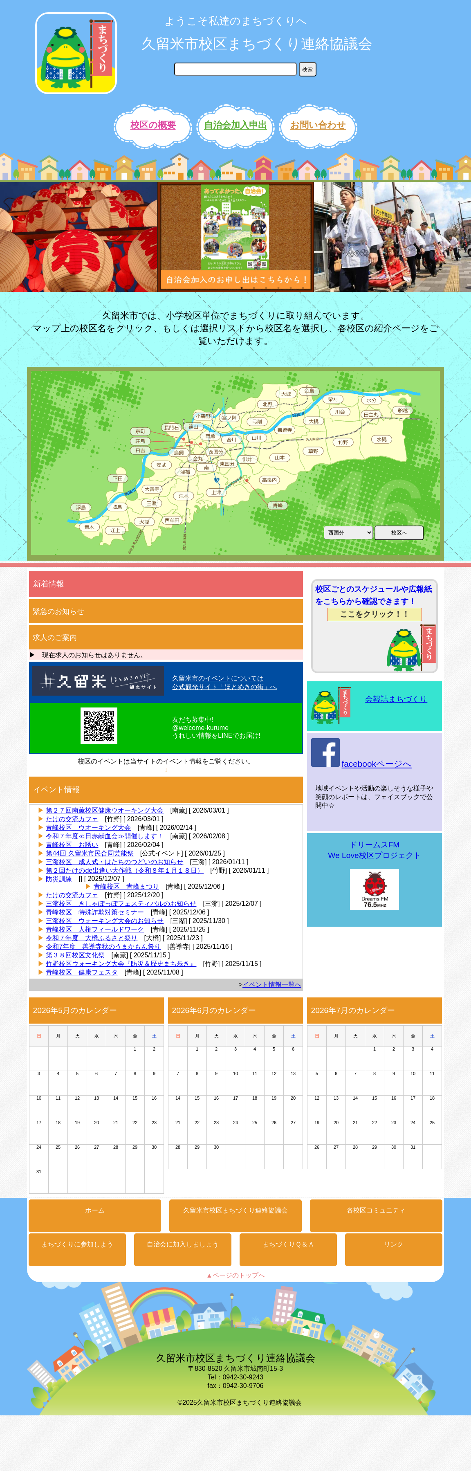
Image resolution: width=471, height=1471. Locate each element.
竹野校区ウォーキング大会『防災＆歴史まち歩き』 (121, 963)
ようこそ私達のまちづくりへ (235, 21)
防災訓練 (59, 879)
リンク (394, 1244)
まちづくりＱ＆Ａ (288, 1244)
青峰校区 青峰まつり (126, 886)
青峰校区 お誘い (72, 844)
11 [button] (364, 288)
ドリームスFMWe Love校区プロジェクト (374, 876)
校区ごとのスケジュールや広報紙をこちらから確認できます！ (373, 603)
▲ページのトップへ (235, 1275)
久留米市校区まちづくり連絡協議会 (256, 44)
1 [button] (242, 288)
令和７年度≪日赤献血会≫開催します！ (105, 836)
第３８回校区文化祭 (75, 955)
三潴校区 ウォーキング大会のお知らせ (105, 920)
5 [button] (291, 288)
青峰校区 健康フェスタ (82, 972)
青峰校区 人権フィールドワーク (95, 929)
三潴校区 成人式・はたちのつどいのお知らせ (114, 861)
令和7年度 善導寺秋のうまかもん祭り (103, 946)
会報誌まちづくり (396, 699)
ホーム (95, 1210)
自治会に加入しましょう (183, 1244)
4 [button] (278, 288)
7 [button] (315, 288)
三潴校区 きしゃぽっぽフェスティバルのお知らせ (121, 903)
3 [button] (266, 288)
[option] (78, 237)
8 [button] (327, 288)
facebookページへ (376, 763)
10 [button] (352, 288)
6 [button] (303, 288)
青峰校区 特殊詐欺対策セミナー (95, 912)
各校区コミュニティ (376, 1210)
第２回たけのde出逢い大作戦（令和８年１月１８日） (125, 870)
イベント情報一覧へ (271, 984)
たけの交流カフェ (72, 818)
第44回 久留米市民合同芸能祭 (89, 853)
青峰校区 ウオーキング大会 (88, 827)
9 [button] (340, 288)
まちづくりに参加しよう (77, 1244)
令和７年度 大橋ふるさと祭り (91, 937)
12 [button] (376, 288)
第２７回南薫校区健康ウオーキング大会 (105, 810)
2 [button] (254, 288)
